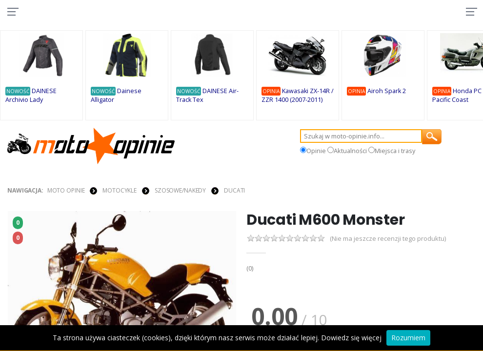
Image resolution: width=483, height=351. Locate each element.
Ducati (234, 191)
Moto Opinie (66, 191)
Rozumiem (408, 337)
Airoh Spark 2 (388, 92)
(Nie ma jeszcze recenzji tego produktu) (388, 240)
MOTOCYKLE (119, 191)
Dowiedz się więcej (351, 337)
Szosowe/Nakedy (180, 191)
